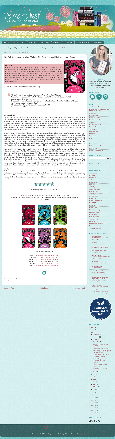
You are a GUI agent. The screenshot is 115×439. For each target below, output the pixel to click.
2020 (93, 332)
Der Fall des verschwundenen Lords (47, 255)
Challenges (92, 122)
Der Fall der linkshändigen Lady (47, 257)
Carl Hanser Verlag (94, 180)
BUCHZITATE (69, 42)
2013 (93, 407)
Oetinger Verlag (93, 219)
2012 (93, 410)
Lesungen (92, 133)
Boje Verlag (92, 177)
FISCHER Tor (93, 203)
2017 (93, 397)
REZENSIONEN (45, 42)
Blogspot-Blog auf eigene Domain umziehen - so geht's (99, 109)
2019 (93, 392)
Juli (94, 374)
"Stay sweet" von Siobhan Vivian (102, 368)
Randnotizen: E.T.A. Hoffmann (99, 286)
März (94, 384)
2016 (93, 400)
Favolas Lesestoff (96, 255)
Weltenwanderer (96, 236)
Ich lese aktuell (93, 131)
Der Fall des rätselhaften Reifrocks (47, 263)
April (94, 382)
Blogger (82, 434)
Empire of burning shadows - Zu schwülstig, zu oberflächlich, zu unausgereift (100, 280)
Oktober (95, 339)
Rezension (11, 281)
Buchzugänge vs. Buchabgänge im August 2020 (102, 351)
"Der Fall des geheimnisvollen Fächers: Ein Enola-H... (101, 359)
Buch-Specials (93, 115)
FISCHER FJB (93, 196)
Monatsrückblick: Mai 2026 (98, 244)
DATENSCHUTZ (45, 429)
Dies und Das (93, 127)
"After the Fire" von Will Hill (100, 348)
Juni (94, 376)
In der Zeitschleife (96, 267)
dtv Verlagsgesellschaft (96, 194)
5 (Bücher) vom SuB (95, 146)
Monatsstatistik (93, 136)
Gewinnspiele (93, 129)
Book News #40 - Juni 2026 (98, 263)
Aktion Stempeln (94, 148)
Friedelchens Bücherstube (99, 277)
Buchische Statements (95, 117)
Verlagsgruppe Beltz (95, 228)
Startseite (6, 42)
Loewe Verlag (93, 214)
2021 (93, 329)
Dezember (96, 334)
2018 (93, 395)
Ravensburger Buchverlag (96, 223)
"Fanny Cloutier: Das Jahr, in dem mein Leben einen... (101, 355)
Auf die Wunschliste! (95, 107)
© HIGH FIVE (33, 42)
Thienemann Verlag (95, 226)
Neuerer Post (9, 288)
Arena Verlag (93, 173)
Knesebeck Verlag (25, 195)
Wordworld (94, 261)
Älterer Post (80, 288)
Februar (95, 387)
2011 (93, 412)
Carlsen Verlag (93, 182)
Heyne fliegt (92, 205)
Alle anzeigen (108, 293)
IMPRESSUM (44, 426)
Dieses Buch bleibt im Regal (97, 150)
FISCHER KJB (93, 198)
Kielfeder (94, 242)
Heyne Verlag (93, 207)
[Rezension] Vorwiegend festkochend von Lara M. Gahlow (100, 273)
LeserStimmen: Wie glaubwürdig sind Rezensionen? (100, 238)
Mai (94, 379)
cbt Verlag (92, 187)
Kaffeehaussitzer (96, 266)
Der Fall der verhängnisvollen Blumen (47, 259)
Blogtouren (92, 113)
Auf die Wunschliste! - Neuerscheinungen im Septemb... (100, 364)
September (96, 342)
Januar (95, 389)
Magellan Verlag (94, 216)
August (95, 371)
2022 (93, 327)
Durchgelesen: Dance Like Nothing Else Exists (98, 251)
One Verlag (92, 221)
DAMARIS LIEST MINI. (83, 42)
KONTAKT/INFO (97, 42)
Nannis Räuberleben (97, 290)
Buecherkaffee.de (96, 285)
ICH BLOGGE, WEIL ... (19, 42)
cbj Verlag (92, 184)
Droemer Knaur (93, 191)
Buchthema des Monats (96, 120)
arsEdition (92, 175)
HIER (63, 48)
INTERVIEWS (57, 42)
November (96, 337)
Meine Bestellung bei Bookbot (99, 291)
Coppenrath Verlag (94, 189)
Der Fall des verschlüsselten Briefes (47, 265)
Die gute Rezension (95, 124)
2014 (93, 405)
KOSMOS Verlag (94, 212)
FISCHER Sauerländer (95, 200)
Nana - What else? (97, 271)
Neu (90, 138)
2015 (93, 402)
